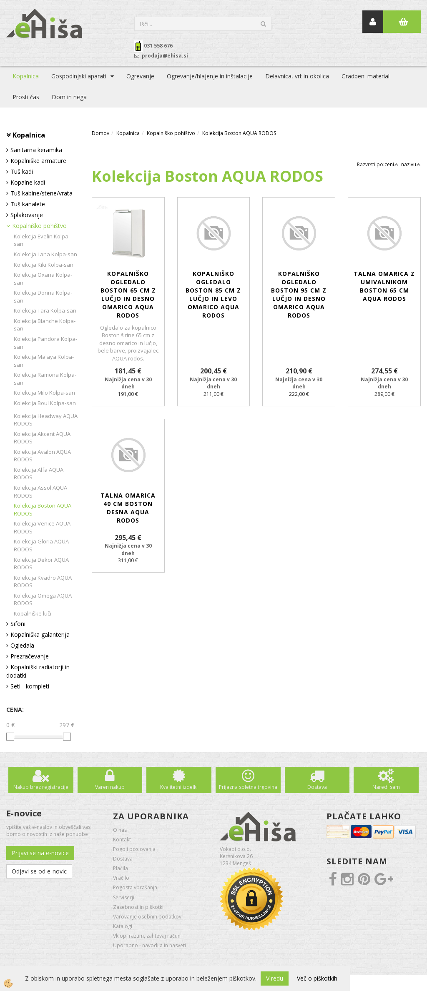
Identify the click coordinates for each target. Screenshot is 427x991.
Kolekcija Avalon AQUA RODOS (42, 455)
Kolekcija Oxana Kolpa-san (43, 278)
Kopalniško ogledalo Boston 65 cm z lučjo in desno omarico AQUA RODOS (128, 294)
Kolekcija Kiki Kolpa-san (43, 264)
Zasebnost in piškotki (138, 907)
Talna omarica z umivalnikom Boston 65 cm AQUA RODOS (384, 286)
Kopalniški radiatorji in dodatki (38, 671)
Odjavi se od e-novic (39, 871)
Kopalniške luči (32, 613)
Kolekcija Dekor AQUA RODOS (41, 563)
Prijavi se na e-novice (40, 853)
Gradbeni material (365, 76)
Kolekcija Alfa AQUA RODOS (38, 473)
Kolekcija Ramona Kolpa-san (45, 378)
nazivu (411, 164)
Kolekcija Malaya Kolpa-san (44, 360)
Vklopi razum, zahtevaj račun (147, 935)
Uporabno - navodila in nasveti (149, 945)
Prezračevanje (29, 656)
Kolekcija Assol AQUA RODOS (40, 491)
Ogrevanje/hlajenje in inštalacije (210, 76)
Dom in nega (69, 97)
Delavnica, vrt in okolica (297, 76)
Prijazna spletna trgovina (248, 787)
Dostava (317, 787)
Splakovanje (26, 215)
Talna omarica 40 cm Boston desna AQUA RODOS (128, 507)
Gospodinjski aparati (78, 76)
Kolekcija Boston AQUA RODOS (42, 509)
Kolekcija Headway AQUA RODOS (46, 420)
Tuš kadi (21, 171)
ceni (391, 164)
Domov (100, 133)
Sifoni (17, 624)
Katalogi (122, 926)
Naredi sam (386, 787)
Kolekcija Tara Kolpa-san (45, 310)
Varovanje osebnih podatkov (147, 916)
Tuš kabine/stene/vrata (41, 193)
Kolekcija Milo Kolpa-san (44, 392)
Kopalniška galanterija (40, 634)
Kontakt (122, 839)
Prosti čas (26, 97)
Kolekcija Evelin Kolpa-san (42, 240)
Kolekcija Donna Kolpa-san (43, 296)
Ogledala (22, 645)
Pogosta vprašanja (135, 887)
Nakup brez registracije (40, 787)
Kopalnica (26, 76)
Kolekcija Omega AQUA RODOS (43, 599)
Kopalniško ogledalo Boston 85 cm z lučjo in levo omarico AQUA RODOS (213, 294)
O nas (120, 829)
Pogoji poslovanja (134, 849)
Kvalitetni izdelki (179, 787)
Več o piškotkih (317, 978)
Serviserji (123, 897)
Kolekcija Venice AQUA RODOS (42, 527)
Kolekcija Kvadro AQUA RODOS (43, 581)
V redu (274, 978)
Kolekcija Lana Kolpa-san (45, 254)
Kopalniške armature (38, 161)
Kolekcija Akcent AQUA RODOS (42, 437)
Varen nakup (110, 787)
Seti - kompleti (29, 686)
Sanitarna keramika (36, 150)
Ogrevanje (140, 76)
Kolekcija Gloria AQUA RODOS (41, 545)
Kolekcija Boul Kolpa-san (45, 403)
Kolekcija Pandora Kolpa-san (45, 342)
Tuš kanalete (27, 204)
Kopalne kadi (27, 182)
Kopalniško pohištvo (39, 226)
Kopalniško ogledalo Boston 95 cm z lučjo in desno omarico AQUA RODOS (299, 294)
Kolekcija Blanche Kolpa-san (44, 325)
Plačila (120, 868)
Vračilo (121, 877)
